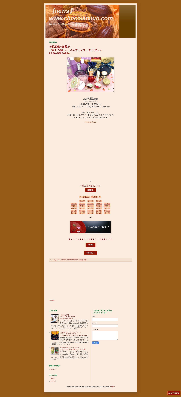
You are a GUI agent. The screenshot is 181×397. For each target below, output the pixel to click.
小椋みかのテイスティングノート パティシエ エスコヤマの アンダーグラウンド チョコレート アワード (73, 333)
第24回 (99, 204)
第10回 (107, 211)
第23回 (90, 204)
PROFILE (54, 369)
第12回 (82, 208)
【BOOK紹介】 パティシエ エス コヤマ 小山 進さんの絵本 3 (67, 316)
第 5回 (107, 213)
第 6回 (74, 211)
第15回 (107, 208)
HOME (53, 379)
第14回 (99, 208)
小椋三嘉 (80, 260)
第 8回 (90, 211)
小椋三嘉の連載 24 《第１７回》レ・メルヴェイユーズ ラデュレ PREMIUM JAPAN (75, 50)
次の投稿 (51, 300)
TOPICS (53, 381)
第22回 (82, 204)
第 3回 (90, 213)
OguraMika (57, 260)
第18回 (94, 197)
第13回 (90, 208)
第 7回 (82, 211)
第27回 (90, 201)
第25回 (107, 204)
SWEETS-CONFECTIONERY (69, 260)
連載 (85, 260)
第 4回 (99, 213)
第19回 (99, 206)
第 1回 (74, 213)
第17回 (82, 206)
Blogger (112, 387)
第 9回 (99, 211)
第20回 (107, 206)
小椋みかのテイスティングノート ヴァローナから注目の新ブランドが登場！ (73, 348)
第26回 (82, 201)
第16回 (86, 197)
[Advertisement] (90, 280)
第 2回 (82, 213)
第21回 (74, 204)
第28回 (99, 201)
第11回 (74, 208)
